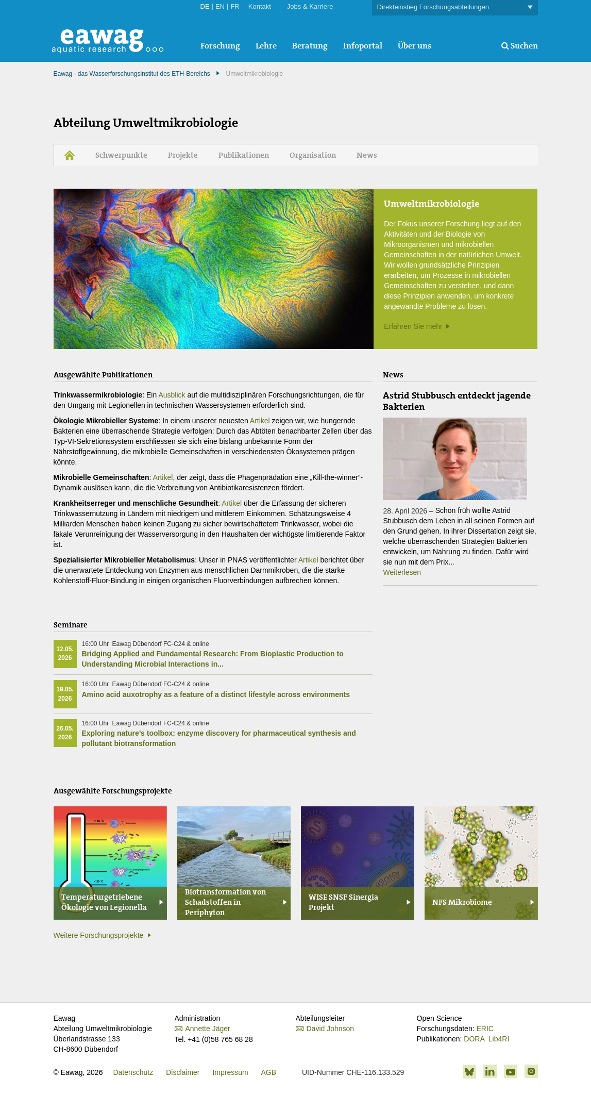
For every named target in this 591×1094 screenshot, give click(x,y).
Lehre (266, 45)
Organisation (313, 155)
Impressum (230, 1072)
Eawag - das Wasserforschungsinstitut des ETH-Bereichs (132, 73)
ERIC (484, 1028)
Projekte (183, 155)
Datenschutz (133, 1072)
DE (205, 6)
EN (220, 6)
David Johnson (330, 1028)
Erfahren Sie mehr (413, 326)
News (367, 155)
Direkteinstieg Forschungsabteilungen (455, 7)
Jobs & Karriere (310, 6)
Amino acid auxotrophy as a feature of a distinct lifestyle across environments (216, 694)
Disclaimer (182, 1072)
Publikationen (243, 155)
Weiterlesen (402, 572)
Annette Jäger (207, 1028)
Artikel (260, 421)
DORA (474, 1039)
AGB (269, 1072)
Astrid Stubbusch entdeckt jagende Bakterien (457, 401)
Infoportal (362, 45)
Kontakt (259, 6)
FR (234, 6)
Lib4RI (498, 1039)
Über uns (414, 45)
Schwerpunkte (121, 155)
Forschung (220, 45)
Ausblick (171, 395)
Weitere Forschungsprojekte (99, 935)
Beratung (310, 45)
